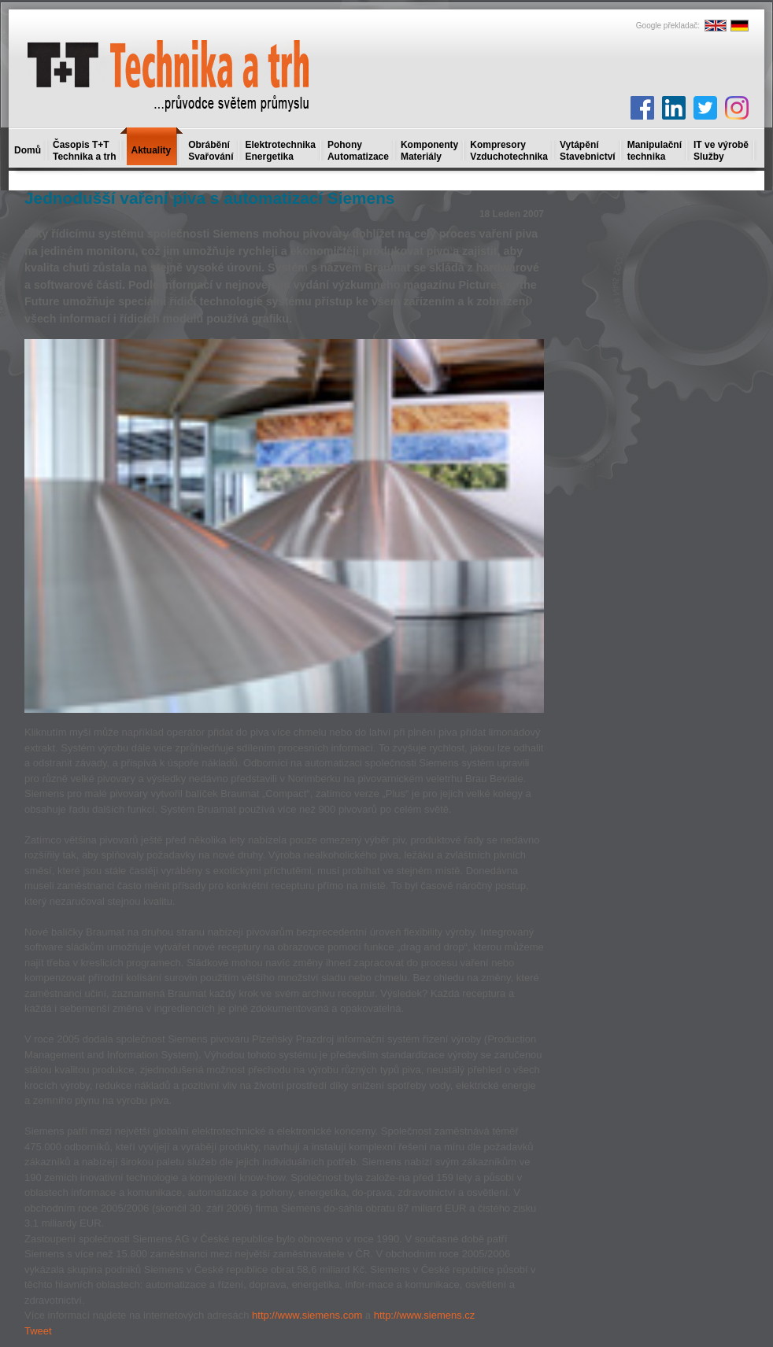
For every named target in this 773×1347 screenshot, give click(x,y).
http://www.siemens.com (307, 1315)
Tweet (38, 1331)
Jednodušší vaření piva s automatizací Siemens (209, 198)
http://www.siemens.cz (424, 1315)
